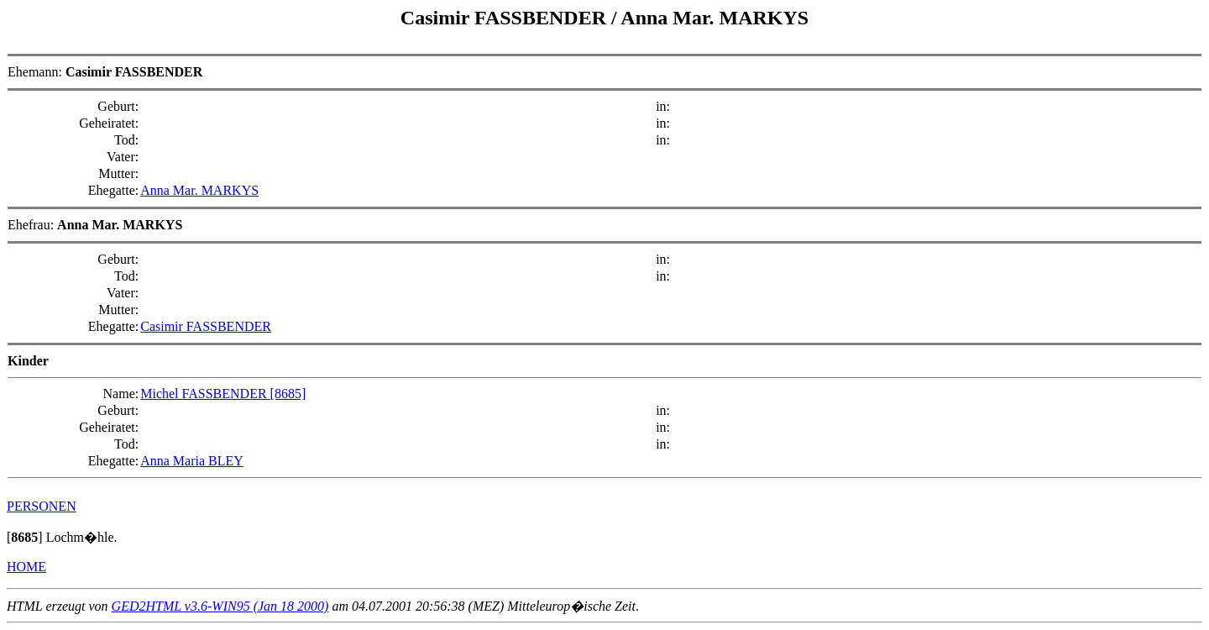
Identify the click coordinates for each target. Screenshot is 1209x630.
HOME (26, 566)
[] (25, 537)
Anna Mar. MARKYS (714, 18)
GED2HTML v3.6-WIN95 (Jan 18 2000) (220, 606)
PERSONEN (41, 506)
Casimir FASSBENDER (505, 18)
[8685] (288, 393)
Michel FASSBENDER (205, 393)
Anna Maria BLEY (191, 461)
